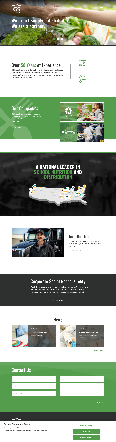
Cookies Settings (86, 426)
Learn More (17, 128)
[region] (58, 431)
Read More (49, 342)
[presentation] (29, 402)
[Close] (112, 431)
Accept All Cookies (86, 437)
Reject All (86, 431)
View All (98, 350)
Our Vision (17, 34)
